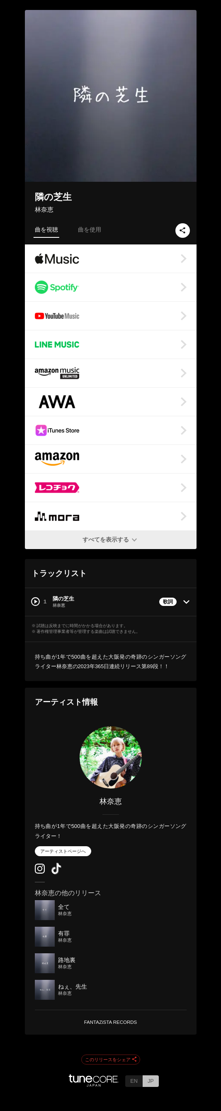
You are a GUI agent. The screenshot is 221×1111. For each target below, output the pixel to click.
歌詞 (168, 602)
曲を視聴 (46, 229)
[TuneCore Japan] (94, 1084)
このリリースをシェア (110, 1059)
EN (134, 1081)
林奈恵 (44, 209)
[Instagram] (40, 872)
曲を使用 (89, 229)
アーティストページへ (63, 851)
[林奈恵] (111, 757)
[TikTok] (56, 872)
